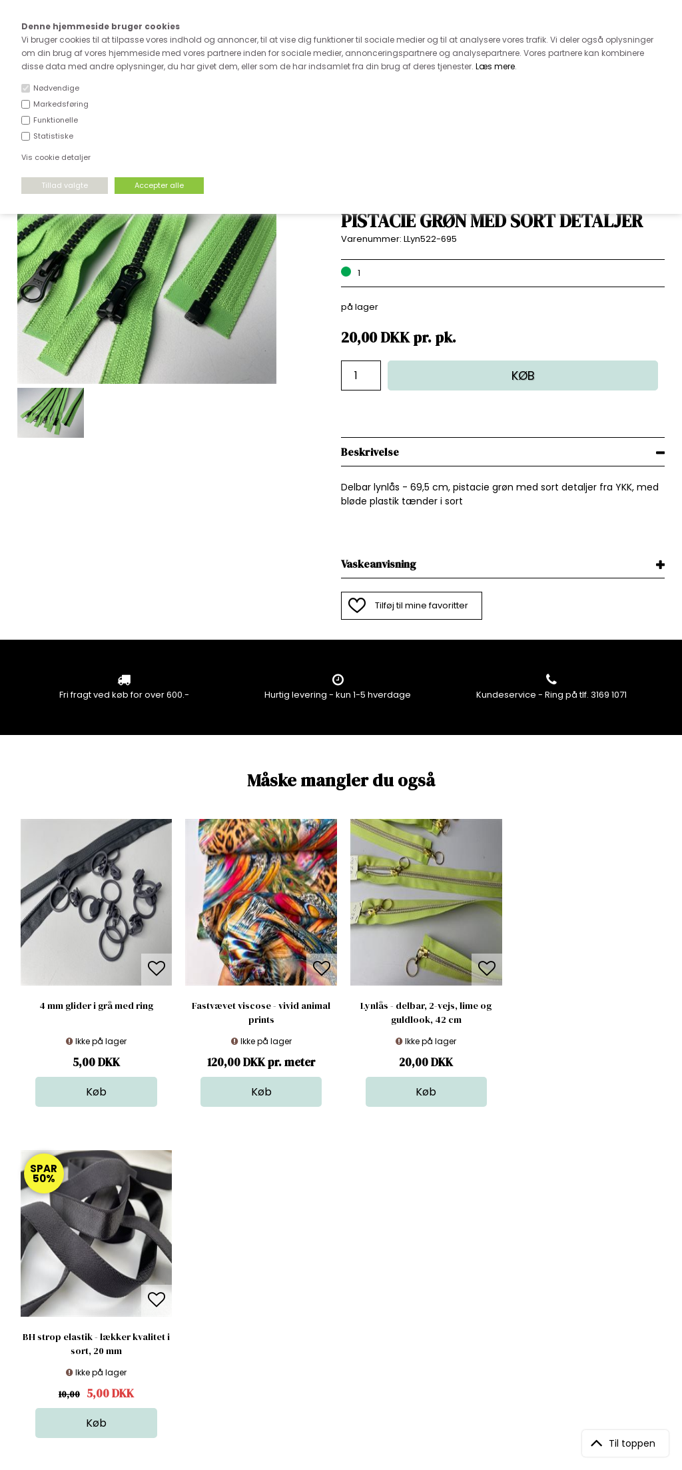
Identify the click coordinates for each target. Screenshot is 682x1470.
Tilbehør (345, 1276)
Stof (336, 1236)
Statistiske (53, 136)
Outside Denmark (210, 1289)
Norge (186, 1276)
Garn (338, 1263)
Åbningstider (200, 1236)
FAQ (181, 1263)
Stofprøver (351, 1316)
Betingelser (197, 1303)
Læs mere (495, 66)
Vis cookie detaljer (56, 157)
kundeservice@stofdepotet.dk (83, 1303)
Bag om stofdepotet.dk (222, 1249)
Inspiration (350, 1329)
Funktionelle (55, 120)
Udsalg (343, 1303)
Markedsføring (61, 104)
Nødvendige (56, 88)
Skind (339, 1249)
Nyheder (346, 1289)
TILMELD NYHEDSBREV (569, 1267)
